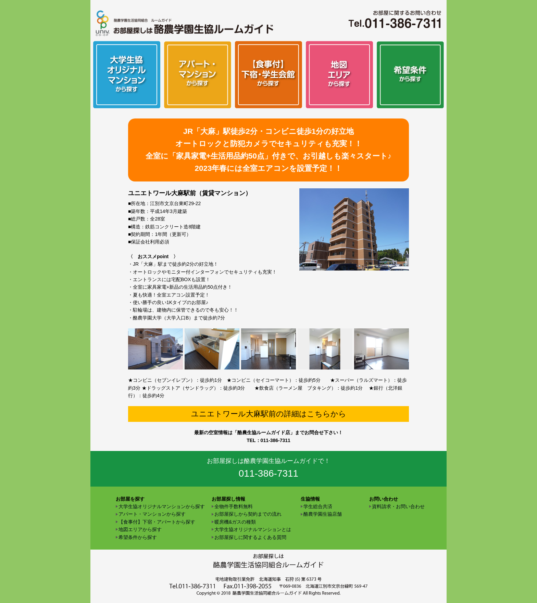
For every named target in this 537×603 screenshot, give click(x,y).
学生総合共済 (317, 506)
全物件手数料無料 (233, 506)
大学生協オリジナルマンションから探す (161, 506)
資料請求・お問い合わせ (398, 506)
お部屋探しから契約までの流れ (248, 514)
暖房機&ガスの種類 (235, 522)
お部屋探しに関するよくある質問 (250, 537)
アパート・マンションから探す (152, 514)
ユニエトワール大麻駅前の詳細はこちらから (268, 414)
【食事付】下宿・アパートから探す (156, 522)
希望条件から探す (137, 537)
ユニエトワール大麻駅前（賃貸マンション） (189, 193)
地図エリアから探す (140, 529)
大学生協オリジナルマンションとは (252, 529)
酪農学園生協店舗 (322, 514)
